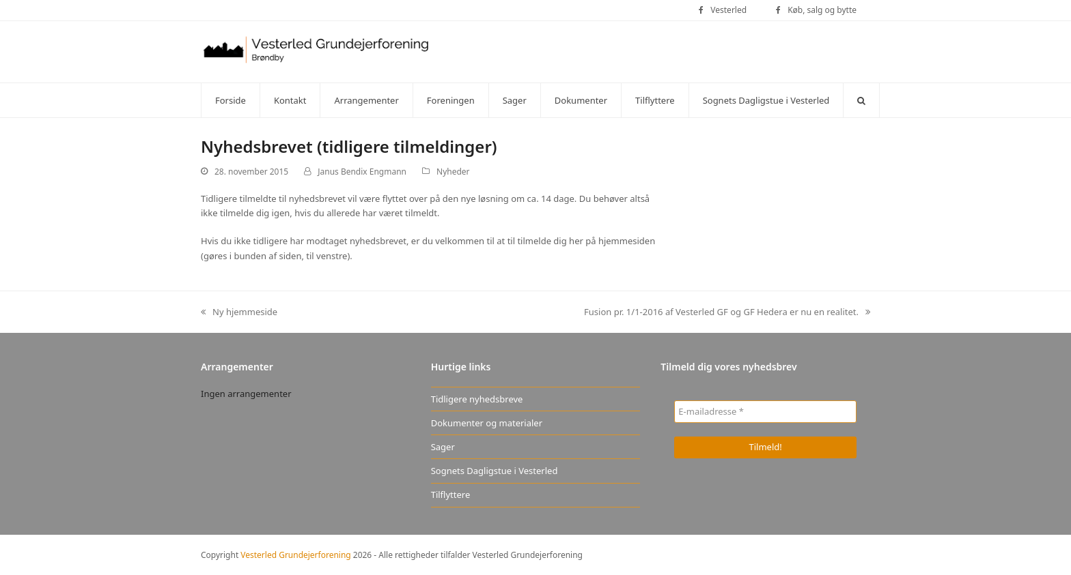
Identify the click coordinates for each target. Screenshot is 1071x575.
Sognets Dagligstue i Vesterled (494, 471)
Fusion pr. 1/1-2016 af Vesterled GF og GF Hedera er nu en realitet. (727, 312)
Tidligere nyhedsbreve (477, 399)
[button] (861, 100)
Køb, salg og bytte (822, 10)
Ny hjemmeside (239, 312)
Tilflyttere (451, 494)
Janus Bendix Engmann (362, 171)
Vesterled (728, 10)
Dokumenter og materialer (486, 423)
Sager (443, 447)
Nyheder (452, 171)
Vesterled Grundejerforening (295, 555)
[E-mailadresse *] (765, 411)
